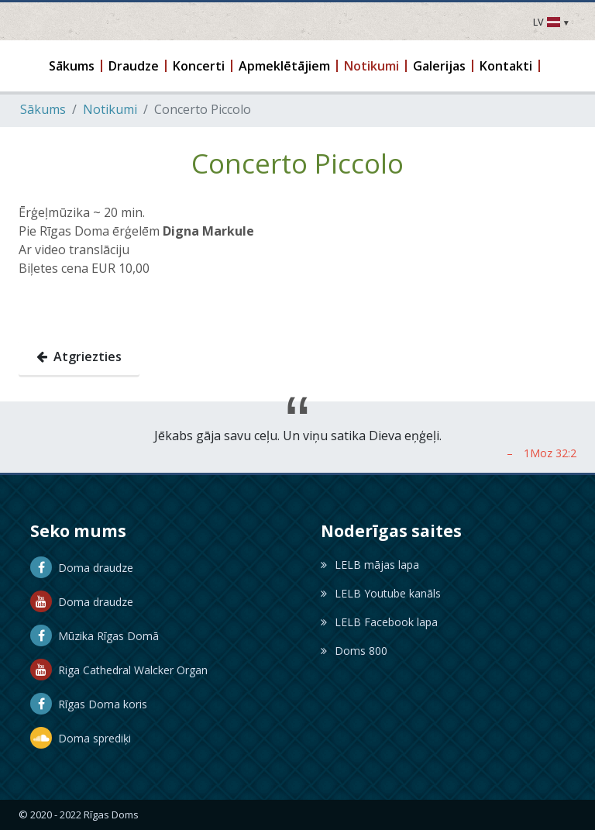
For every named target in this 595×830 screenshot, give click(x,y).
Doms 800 (354, 650)
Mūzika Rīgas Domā (94, 636)
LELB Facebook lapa (379, 622)
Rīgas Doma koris (88, 704)
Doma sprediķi (80, 738)
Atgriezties (79, 356)
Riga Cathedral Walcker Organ (119, 670)
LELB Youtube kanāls (381, 593)
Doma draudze (81, 567)
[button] (72, 65)
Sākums (43, 109)
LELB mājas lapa (370, 564)
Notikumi (110, 109)
